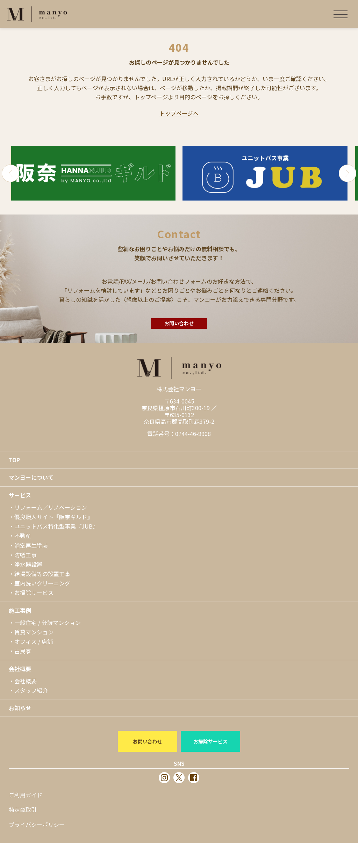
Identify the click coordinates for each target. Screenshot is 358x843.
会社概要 (20, 668)
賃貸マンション (33, 632)
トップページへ (179, 113)
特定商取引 (23, 809)
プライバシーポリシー (37, 824)
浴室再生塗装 (31, 545)
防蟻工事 (25, 555)
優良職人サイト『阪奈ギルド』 (53, 517)
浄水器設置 (28, 564)
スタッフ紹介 (31, 690)
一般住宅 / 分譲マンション (47, 622)
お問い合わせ (179, 323)
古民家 (22, 651)
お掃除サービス (33, 592)
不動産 (22, 535)
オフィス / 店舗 (33, 641)
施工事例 (20, 610)
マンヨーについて (31, 477)
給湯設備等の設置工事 (42, 573)
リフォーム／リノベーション (50, 507)
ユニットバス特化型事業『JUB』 (56, 526)
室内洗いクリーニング (42, 583)
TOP (14, 460)
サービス (20, 495)
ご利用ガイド (25, 795)
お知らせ (20, 708)
